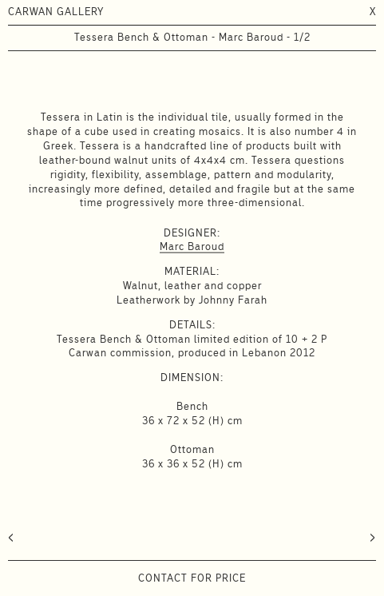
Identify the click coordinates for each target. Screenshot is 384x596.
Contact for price (192, 578)
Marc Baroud (192, 246)
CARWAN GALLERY (56, 12)
